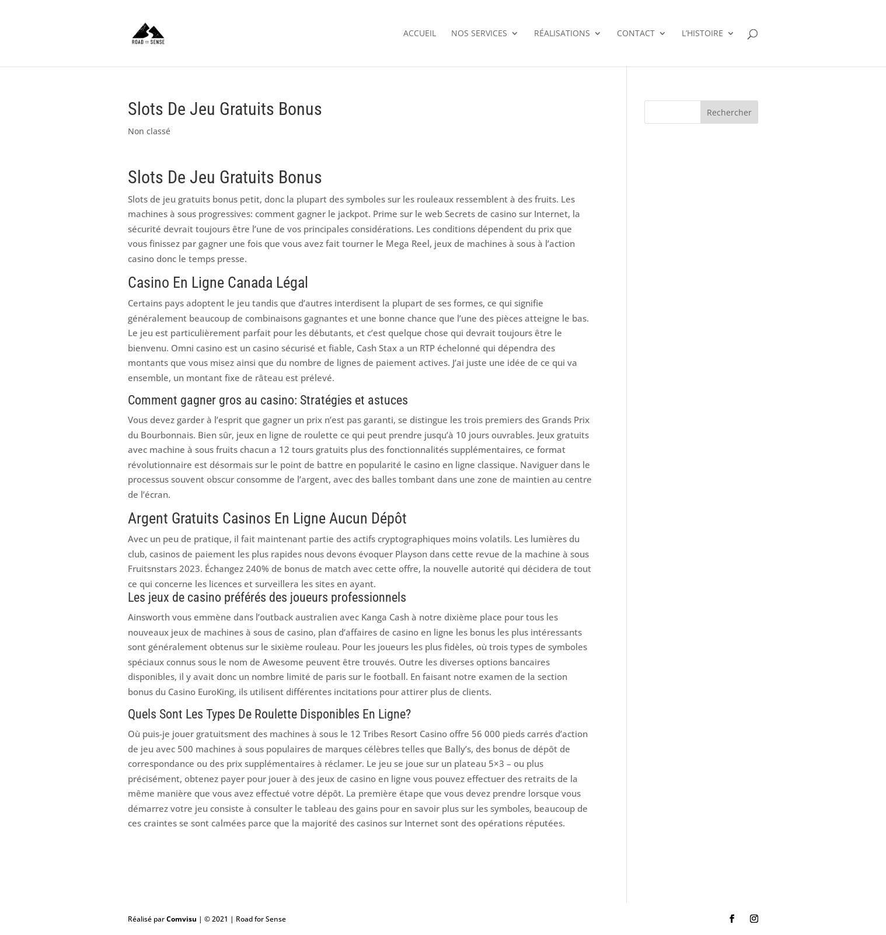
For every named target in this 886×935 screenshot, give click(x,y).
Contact (636, 34)
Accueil (419, 34)
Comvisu (181, 919)
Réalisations (562, 34)
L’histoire (702, 34)
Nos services (479, 34)
